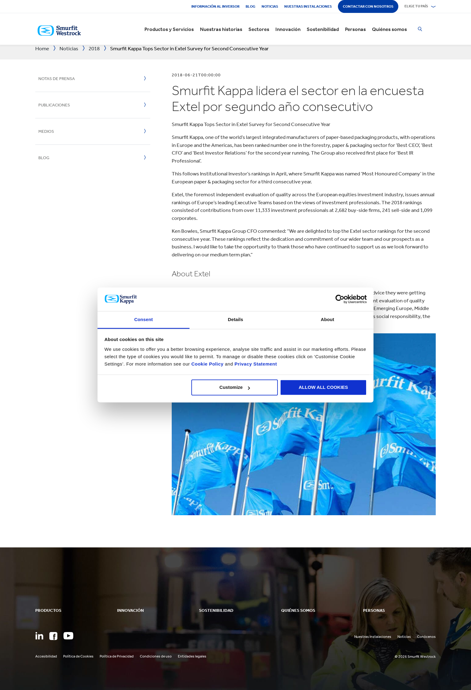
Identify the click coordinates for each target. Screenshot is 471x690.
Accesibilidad (46, 656)
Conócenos (426, 636)
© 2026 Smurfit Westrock (415, 656)
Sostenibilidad (323, 29)
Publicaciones (54, 105)
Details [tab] (235, 319)
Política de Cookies (78, 656)
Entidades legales (192, 656)
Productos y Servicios (169, 29)
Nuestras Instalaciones (308, 6)
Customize (235, 387)
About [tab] (327, 319)
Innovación (288, 29)
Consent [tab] (143, 319)
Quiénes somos (389, 29)
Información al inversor (215, 6)
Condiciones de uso (156, 656)
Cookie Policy (207, 363)
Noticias (270, 6)
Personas (355, 29)
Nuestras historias (221, 29)
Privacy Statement (255, 363)
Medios (46, 131)
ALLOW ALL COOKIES (323, 387)
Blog (250, 6)
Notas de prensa (56, 78)
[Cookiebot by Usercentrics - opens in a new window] (340, 299)
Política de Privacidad (117, 656)
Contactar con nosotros (368, 6)
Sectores (258, 29)
